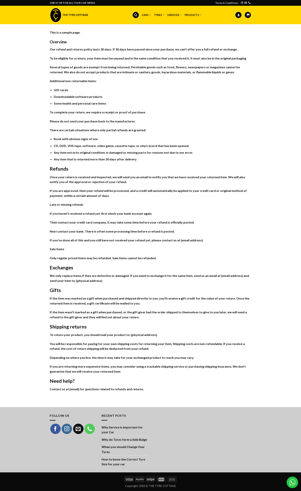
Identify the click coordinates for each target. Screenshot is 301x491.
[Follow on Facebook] (55, 429)
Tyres (159, 15)
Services (174, 15)
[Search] (136, 15)
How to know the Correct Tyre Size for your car (123, 461)
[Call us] (249, 3)
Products (193, 15)
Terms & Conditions (226, 2)
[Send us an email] (246, 3)
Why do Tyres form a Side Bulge (124, 439)
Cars (146, 15)
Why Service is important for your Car (122, 429)
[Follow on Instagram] (242, 3)
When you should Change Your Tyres (123, 449)
